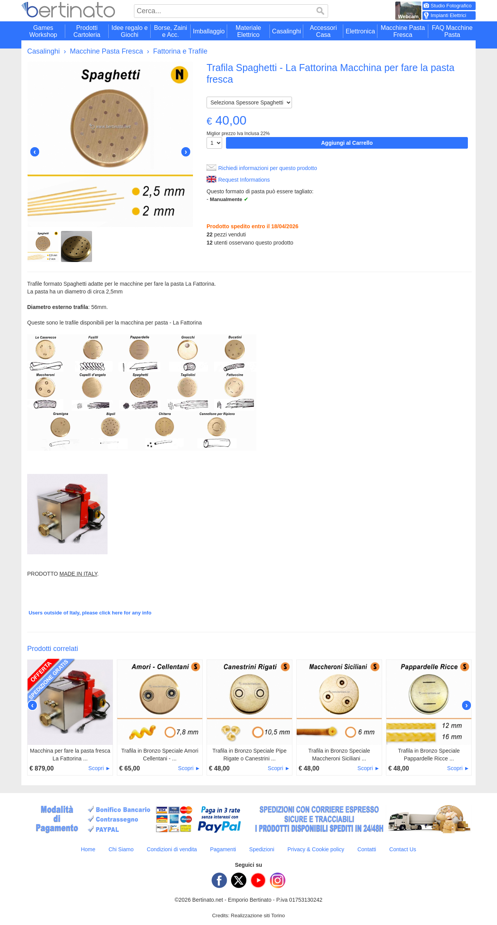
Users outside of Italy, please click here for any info (90, 613)
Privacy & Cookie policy (315, 849)
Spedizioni (262, 849)
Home (88, 849)
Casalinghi (43, 51)
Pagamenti (223, 849)
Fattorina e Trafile (180, 51)
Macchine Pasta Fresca (106, 51)
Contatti (366, 849)
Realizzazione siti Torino (258, 915)
